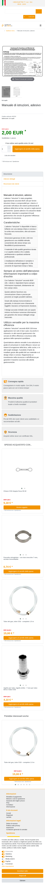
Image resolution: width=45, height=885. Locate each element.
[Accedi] (14, 17)
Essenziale (9, 851)
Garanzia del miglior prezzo (15, 801)
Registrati (9, 815)
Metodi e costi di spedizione (15, 799)
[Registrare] (18, 17)
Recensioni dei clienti (11, 184)
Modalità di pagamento (14, 797)
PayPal (8, 861)
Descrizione (8, 174)
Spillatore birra (10, 30)
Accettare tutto (22, 871)
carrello (8, 817)
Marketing (9, 856)
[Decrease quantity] (9, 150)
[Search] (39, 11)
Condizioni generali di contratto (16, 829)
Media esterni (10, 859)
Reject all (22, 876)
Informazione (10, 807)
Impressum (10, 827)
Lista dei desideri (9, 155)
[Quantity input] (4, 149)
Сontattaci (9, 805)
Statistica (9, 854)
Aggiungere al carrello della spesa (28, 149)
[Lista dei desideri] (21, 17)
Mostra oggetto (21, 507)
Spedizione (15, 161)
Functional (9, 864)
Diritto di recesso (12, 823)
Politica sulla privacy (13, 825)
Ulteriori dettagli (9, 179)
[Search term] (20, 11)
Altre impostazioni (8, 866)
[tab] (22, 174)
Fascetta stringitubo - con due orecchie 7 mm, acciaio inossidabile (21, 558)
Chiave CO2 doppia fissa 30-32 (15, 491)
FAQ (7, 803)
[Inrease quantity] (9, 147)
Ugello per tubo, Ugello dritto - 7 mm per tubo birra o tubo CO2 (20, 689)
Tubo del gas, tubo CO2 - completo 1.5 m (19, 621)
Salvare (22, 880)
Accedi (8, 813)
